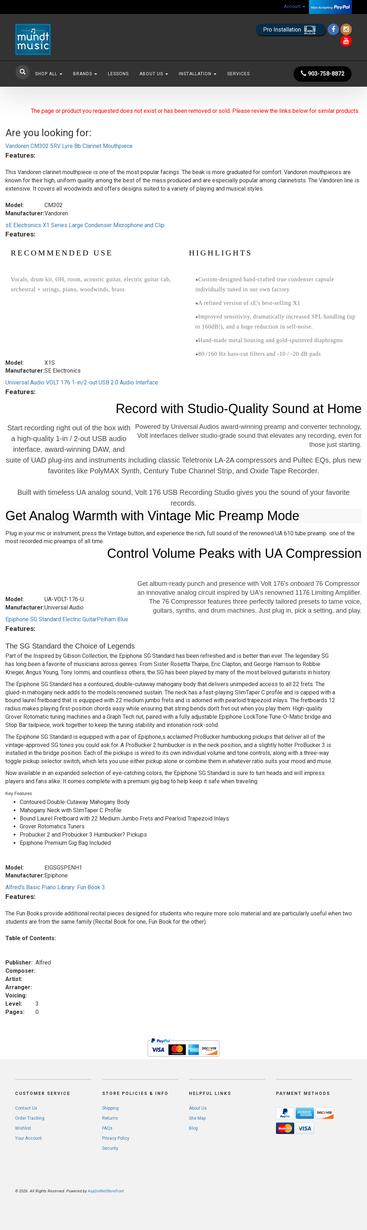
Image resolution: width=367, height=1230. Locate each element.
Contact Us (26, 1108)
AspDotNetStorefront (106, 1191)
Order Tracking (29, 1118)
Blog (193, 1128)
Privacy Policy (115, 1138)
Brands (85, 73)
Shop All (48, 73)
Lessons (118, 73)
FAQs (107, 1128)
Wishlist (23, 1128)
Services (238, 73)
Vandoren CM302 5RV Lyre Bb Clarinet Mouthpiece (69, 146)
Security (110, 1148)
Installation (197, 73)
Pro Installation (291, 30)
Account (294, 6)
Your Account (28, 1138)
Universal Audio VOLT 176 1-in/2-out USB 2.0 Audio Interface (81, 382)
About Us (153, 73)
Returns (110, 1118)
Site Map (197, 1118)
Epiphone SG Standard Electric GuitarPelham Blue (66, 619)
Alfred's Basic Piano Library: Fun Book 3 (55, 887)
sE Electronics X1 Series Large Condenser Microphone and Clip (85, 225)
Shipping (110, 1108)
